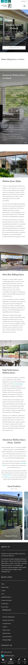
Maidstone (15, 569)
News (2, 594)
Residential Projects (6, 597)
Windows (4, 627)
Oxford (10, 569)
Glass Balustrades (6, 636)
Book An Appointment (11, 661)
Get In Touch (19, 661)
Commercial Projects (6, 600)
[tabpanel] (14, 106)
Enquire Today (14, 47)
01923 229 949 (7, 475)
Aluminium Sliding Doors (8, 617)
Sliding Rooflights (6, 640)
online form (6, 477)
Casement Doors (6, 623)
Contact (24, 1)
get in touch (18, 129)
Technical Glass (6, 633)
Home (2, 584)
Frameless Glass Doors (8, 620)
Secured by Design (17, 384)
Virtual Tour (25, 661)
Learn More (14, 43)
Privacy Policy (4, 607)
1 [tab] (26, 142)
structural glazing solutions (18, 101)
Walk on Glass (6, 630)
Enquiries (3, 661)
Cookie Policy (4, 603)
